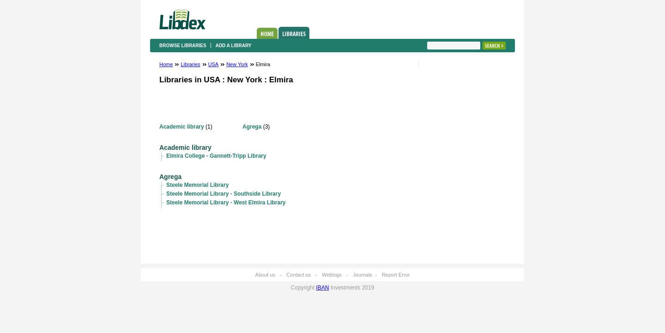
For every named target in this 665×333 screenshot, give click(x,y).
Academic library (181, 126)
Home (267, 33)
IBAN (322, 287)
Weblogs (332, 275)
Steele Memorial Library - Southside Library (223, 194)
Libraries (293, 33)
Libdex (182, 19)
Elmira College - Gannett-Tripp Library (216, 156)
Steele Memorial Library (197, 185)
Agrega (251, 126)
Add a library (234, 45)
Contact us (298, 275)
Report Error (396, 275)
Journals (362, 275)
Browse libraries (182, 45)
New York (237, 64)
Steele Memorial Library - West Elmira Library (226, 202)
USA (213, 64)
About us (265, 275)
